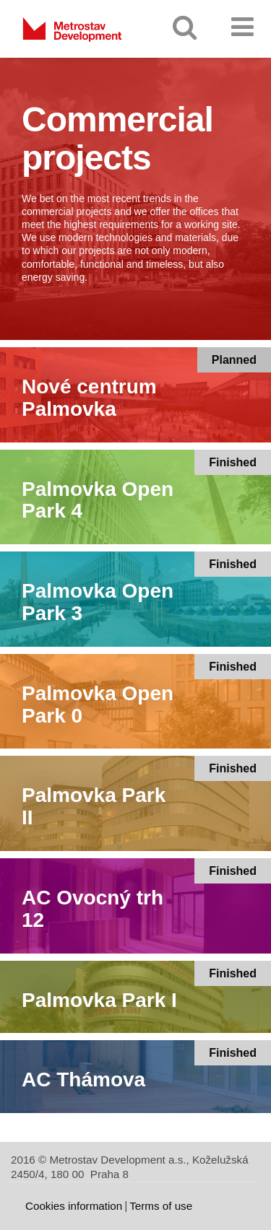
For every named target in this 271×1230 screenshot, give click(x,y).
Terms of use (160, 1206)
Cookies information (73, 1206)
